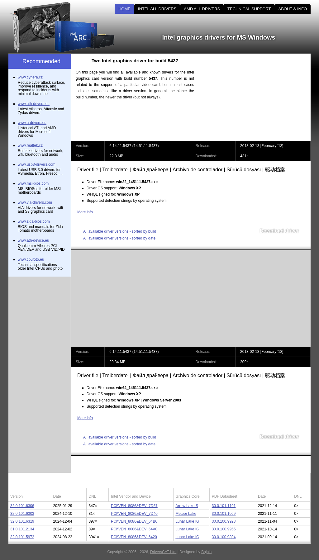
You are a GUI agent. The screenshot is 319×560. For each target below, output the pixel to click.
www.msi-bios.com (33, 183)
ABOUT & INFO (293, 9)
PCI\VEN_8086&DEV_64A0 (134, 529)
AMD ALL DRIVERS (202, 9)
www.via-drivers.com (35, 202)
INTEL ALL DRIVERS (157, 9)
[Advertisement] (258, 97)
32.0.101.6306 (22, 506)
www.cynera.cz (30, 77)
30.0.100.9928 (224, 521)
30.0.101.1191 (224, 506)
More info (85, 212)
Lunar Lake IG (187, 521)
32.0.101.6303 (22, 513)
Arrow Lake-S (186, 506)
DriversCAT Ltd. (163, 552)
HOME (124, 9)
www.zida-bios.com (34, 221)
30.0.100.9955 (224, 529)
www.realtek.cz (30, 145)
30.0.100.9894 (224, 537)
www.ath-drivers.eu (34, 104)
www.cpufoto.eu (31, 259)
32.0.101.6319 (22, 521)
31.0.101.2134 (22, 529)
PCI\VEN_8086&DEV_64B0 (134, 521)
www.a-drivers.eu (32, 123)
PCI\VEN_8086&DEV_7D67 (134, 506)
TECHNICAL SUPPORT (249, 9)
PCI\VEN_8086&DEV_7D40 (134, 513)
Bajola (206, 552)
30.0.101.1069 (224, 513)
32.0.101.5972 (22, 537)
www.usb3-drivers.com (36, 164)
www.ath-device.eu (33, 240)
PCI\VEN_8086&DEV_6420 (134, 537)
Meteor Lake (185, 513)
